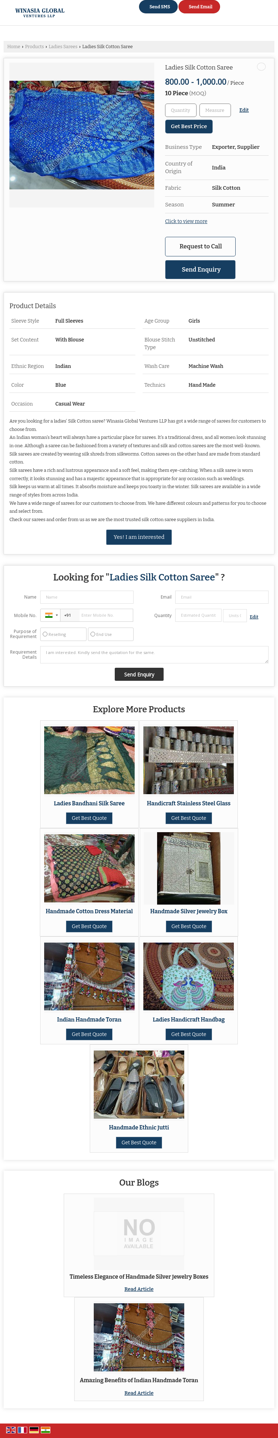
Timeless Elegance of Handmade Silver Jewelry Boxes (139, 1277)
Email (166, 597)
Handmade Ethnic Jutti (139, 1127)
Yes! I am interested (139, 537)
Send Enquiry (201, 269)
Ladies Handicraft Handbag (189, 1019)
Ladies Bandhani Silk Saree (89, 803)
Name (30, 597)
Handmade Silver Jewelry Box (189, 911)
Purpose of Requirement (23, 634)
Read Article (139, 1289)
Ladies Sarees (63, 46)
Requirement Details (23, 655)
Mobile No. (25, 615)
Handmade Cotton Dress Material (89, 911)
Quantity (163, 615)
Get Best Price (189, 126)
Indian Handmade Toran (89, 1019)
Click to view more (186, 221)
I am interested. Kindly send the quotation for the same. (154, 654)
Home (13, 46)
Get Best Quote (89, 818)
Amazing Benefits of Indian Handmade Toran (139, 1380)
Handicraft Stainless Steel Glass (189, 803)
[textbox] (215, 110)
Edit (244, 110)
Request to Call (201, 246)
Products (34, 46)
